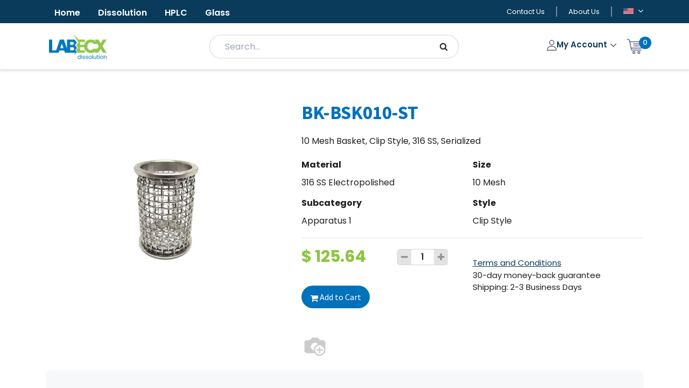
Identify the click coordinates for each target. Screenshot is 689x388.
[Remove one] (405, 257)
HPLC (176, 12)
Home (67, 12)
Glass (217, 12)
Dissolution (122, 12)
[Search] (444, 47)
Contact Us (526, 11)
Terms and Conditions (517, 262)
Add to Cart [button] (335, 297)
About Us (584, 11)
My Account (578, 44)
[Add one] (441, 257)
